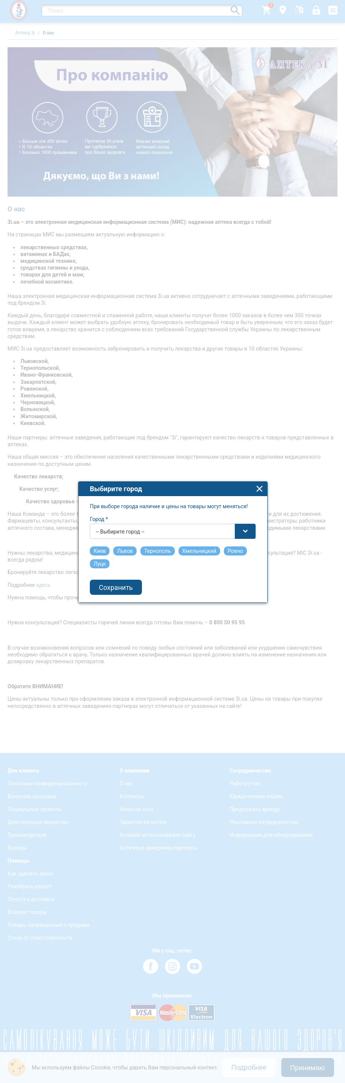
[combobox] (173, 513)
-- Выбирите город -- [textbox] (120, 514)
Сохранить (116, 570)
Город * (99, 502)
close (259, 471)
